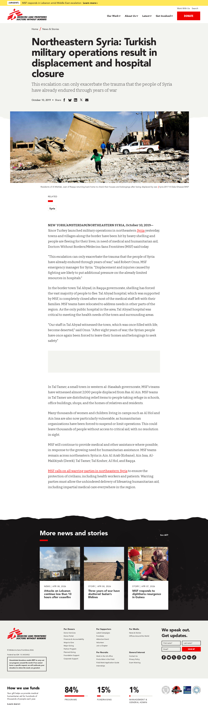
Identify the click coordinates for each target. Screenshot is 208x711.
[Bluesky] (169, 657)
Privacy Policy (134, 659)
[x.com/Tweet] (174, 657)
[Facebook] (164, 657)
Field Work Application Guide (107, 662)
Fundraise (100, 636)
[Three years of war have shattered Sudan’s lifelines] (104, 578)
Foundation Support (71, 655)
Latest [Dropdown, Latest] (146, 15)
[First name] (171, 643)
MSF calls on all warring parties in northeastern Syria (87, 471)
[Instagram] (179, 657)
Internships (100, 666)
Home (35, 29)
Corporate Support (71, 659)
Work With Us (183, 8)
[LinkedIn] (189, 657)
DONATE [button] (188, 16)
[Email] (171, 649)
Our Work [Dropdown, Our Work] (112, 15)
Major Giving (69, 646)
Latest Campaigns (103, 633)
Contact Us (133, 656)
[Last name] (191, 643)
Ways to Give (69, 642)
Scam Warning (134, 662)
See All (163, 535)
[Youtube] (184, 657)
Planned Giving (70, 652)
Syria (52, 208)
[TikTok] (194, 657)
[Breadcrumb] (104, 29)
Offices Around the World (139, 636)
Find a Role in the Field (105, 659)
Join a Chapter (102, 646)
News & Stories (50, 29)
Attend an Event (102, 639)
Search (195, 8)
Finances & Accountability (74, 639)
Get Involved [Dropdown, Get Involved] (163, 15)
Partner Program (70, 649)
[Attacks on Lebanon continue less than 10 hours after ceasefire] (60, 578)
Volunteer (100, 642)
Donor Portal (69, 636)
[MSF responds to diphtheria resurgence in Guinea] (148, 578)
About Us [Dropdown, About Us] (130, 15)
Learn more (89, 2)
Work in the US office (104, 656)
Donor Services (70, 633)
